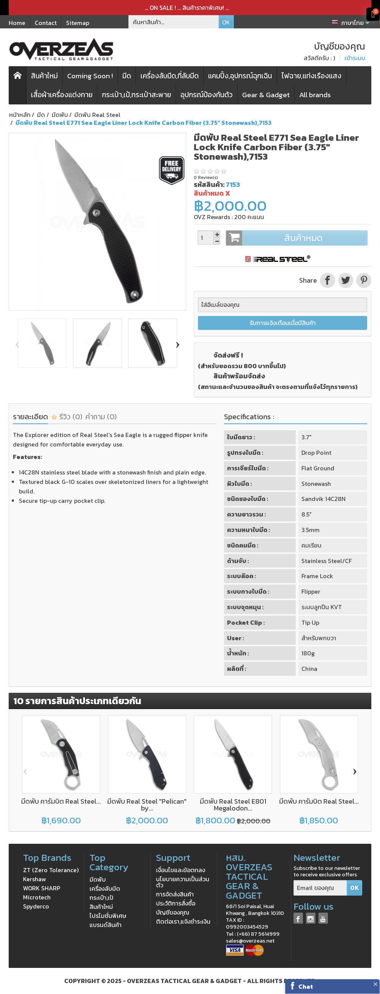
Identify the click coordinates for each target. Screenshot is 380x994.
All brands (315, 94)
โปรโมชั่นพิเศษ (108, 915)
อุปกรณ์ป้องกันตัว (207, 94)
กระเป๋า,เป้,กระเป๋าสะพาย (136, 94)
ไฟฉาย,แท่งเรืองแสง (311, 75)
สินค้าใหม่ (44, 75)
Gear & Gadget (266, 94)
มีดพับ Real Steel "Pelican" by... (147, 804)
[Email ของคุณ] (320, 888)
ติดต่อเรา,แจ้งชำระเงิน (183, 921)
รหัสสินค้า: (209, 184)
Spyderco (36, 906)
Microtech (37, 897)
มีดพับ (98, 879)
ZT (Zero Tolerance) (51, 869)
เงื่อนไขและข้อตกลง (180, 869)
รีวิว (66, 416)
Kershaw (34, 879)
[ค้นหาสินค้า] (173, 21)
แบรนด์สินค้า (106, 924)
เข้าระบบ (354, 58)
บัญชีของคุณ (172, 912)
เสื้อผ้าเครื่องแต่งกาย (62, 94)
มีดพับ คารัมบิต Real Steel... (61, 801)
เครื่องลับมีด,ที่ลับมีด (170, 75)
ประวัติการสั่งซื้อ (175, 903)
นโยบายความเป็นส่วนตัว (182, 882)
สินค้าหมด (296, 238)
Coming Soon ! (90, 75)
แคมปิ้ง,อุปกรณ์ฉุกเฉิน (240, 75)
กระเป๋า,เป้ (101, 897)
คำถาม (101, 416)
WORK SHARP (41, 888)
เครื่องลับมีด (105, 888)
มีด (126, 75)
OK (226, 22)
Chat (305, 986)
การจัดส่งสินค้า (175, 894)
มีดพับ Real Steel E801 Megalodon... (233, 804)
